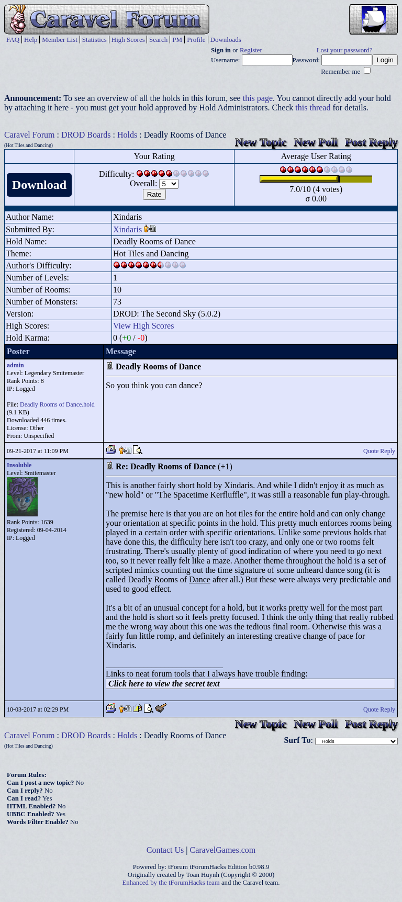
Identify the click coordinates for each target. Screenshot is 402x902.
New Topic (260, 142)
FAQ (12, 39)
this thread (312, 107)
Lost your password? (345, 50)
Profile (196, 39)
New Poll (316, 142)
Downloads (225, 39)
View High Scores (143, 325)
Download (39, 184)
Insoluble (19, 465)
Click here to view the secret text (163, 683)
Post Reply (371, 142)
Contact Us (165, 849)
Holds (127, 134)
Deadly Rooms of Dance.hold (57, 404)
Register (251, 50)
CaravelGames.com (223, 849)
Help (30, 39)
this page (258, 98)
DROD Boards (86, 134)
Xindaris (127, 229)
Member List (59, 39)
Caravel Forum (29, 134)
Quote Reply (379, 451)
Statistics (94, 39)
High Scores (128, 39)
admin (15, 365)
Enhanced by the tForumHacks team (171, 882)
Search (158, 39)
